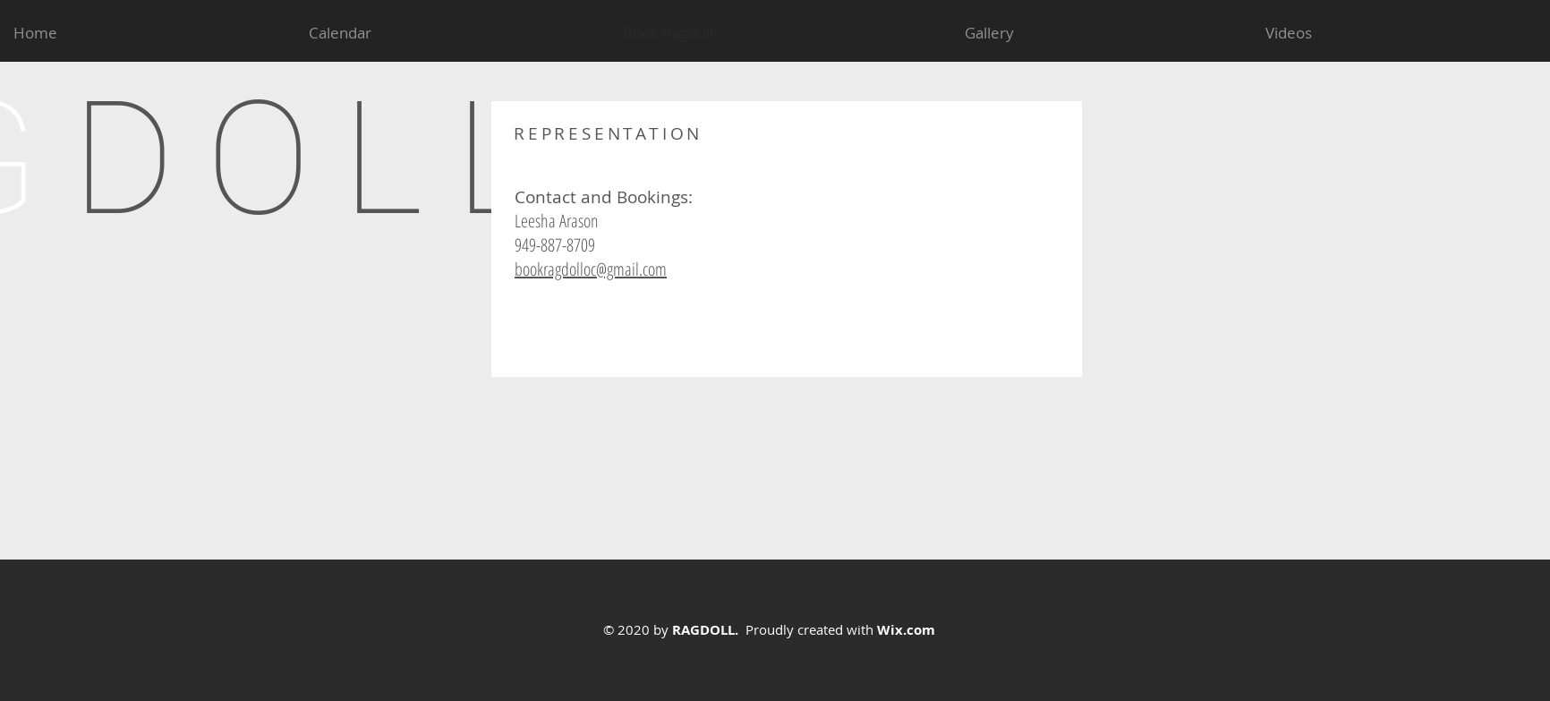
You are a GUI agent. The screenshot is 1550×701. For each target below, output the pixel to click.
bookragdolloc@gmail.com (591, 269)
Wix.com (906, 629)
